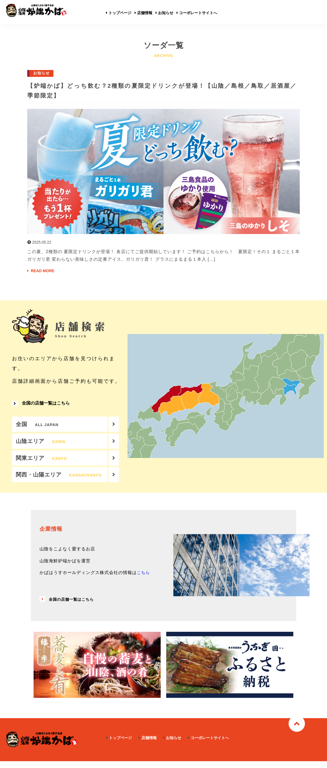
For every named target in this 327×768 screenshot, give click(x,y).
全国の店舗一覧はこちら (41, 405)
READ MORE (42, 271)
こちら (144, 580)
